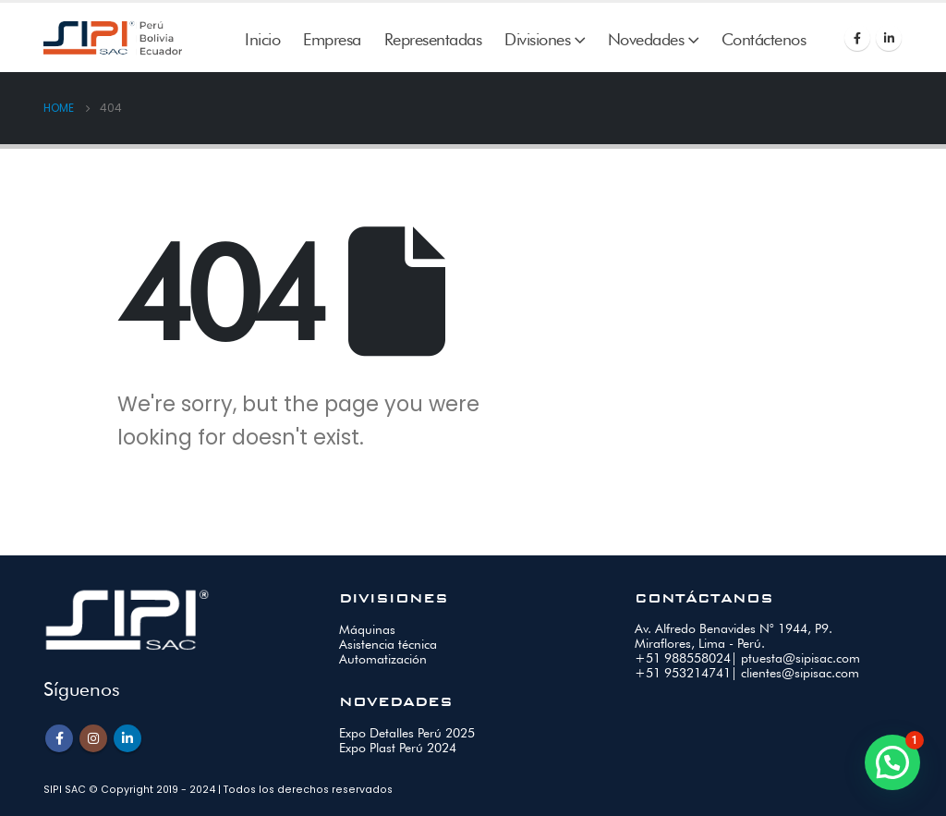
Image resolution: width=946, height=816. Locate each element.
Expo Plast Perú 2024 (397, 747)
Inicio (262, 39)
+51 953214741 (683, 672)
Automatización (383, 659)
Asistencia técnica (388, 644)
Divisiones (537, 39)
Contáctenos (764, 39)
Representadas (433, 39)
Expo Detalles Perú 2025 (407, 732)
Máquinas (367, 629)
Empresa (332, 39)
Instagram (93, 738)
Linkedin (127, 738)
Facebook (59, 738)
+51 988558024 (683, 658)
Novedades (646, 39)
